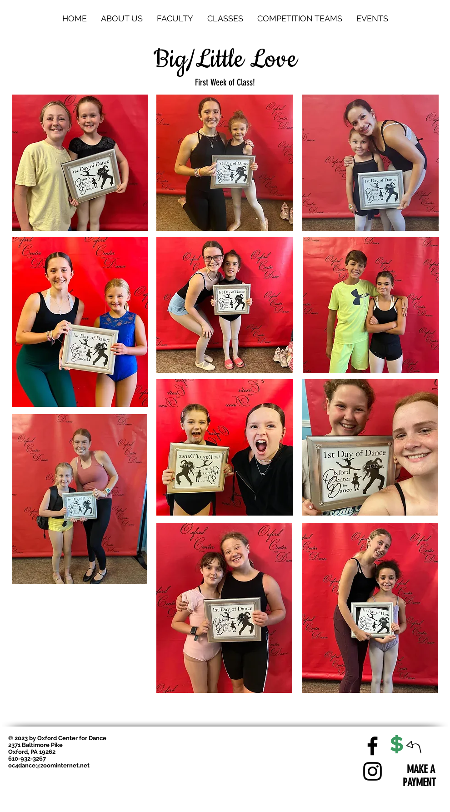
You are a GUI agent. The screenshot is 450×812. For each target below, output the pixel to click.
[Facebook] (372, 745)
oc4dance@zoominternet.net (49, 765)
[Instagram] (372, 771)
